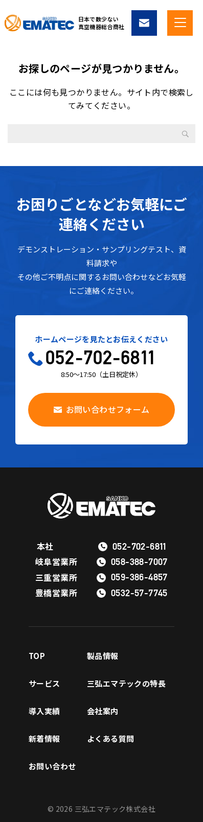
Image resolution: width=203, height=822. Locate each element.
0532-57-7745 (139, 593)
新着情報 (44, 738)
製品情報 (103, 655)
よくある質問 (110, 738)
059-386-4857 (139, 577)
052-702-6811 (100, 357)
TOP (37, 655)
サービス (44, 683)
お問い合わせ (52, 766)
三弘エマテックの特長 (126, 683)
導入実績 (44, 711)
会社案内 (103, 711)
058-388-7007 (139, 562)
